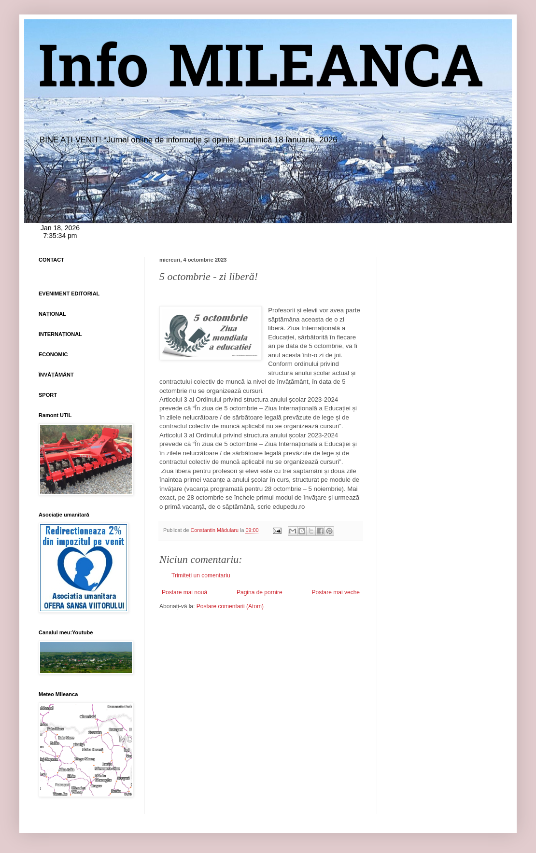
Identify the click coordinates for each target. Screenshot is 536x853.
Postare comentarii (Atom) (230, 606)
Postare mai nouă (184, 592)
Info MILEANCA (261, 72)
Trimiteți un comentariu (200, 575)
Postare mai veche (336, 592)
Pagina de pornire (259, 592)
